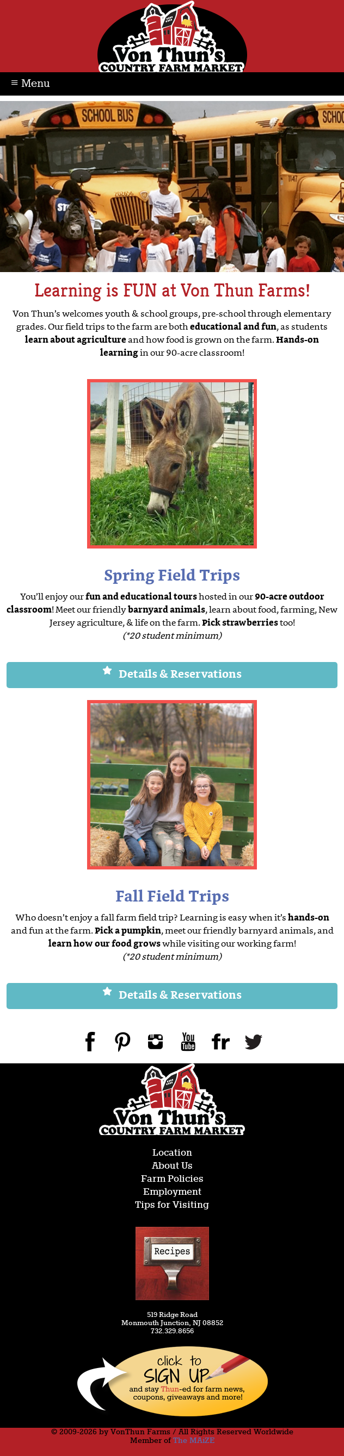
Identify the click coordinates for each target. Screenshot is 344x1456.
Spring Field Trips (172, 576)
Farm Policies (172, 1179)
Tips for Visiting (172, 1205)
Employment (172, 1192)
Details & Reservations (172, 675)
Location (172, 1153)
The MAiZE (193, 1441)
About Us (172, 1166)
